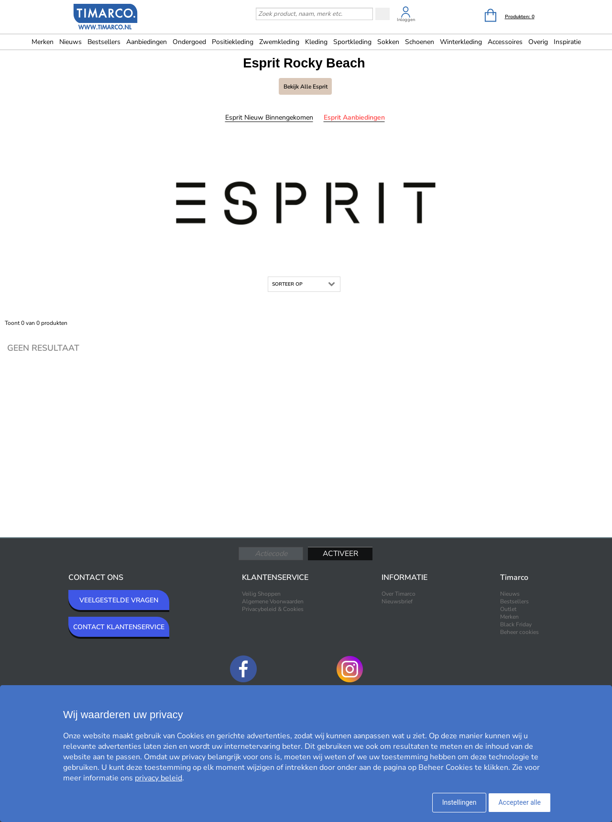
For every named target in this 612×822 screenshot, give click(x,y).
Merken (43, 41)
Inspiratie (567, 41)
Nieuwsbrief (397, 601)
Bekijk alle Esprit (306, 86)
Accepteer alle (519, 802)
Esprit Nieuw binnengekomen (269, 117)
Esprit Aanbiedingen (354, 117)
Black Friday (516, 624)
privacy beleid (158, 778)
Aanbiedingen (146, 41)
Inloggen (406, 19)
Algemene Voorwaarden (273, 601)
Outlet (508, 609)
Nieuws (70, 41)
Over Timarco (398, 594)
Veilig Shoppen (261, 594)
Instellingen (459, 802)
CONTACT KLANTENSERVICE (118, 627)
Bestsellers (103, 41)
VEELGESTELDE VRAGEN (118, 600)
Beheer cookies (519, 632)
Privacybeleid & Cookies (273, 609)
